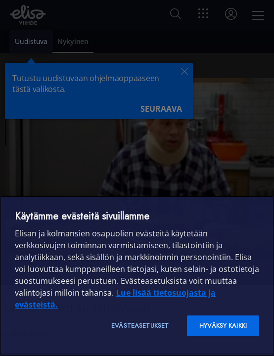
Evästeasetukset (140, 325)
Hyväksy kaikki (223, 325)
